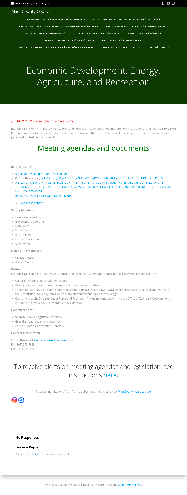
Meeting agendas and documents (93, 148)
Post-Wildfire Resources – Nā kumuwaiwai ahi (137, 26)
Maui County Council (31, 11)
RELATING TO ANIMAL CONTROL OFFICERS (43, 196)
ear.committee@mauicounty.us (53, 340)
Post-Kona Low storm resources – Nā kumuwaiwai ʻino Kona (59, 26)
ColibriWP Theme (129, 485)
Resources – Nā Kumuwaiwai (122, 40)
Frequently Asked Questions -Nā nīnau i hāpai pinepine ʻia (56, 47)
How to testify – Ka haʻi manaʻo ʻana (70, 40)
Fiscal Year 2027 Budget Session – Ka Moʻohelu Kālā (126, 19)
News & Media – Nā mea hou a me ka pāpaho (56, 19)
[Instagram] (14, 400)
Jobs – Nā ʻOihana (158, 47)
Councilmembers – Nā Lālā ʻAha (98, 33)
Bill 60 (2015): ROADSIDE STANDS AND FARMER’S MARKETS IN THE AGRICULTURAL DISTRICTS (102, 178)
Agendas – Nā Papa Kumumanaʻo (47, 33)
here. (110, 375)
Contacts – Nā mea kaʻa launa (120, 47)
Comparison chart (31, 203)
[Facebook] (21, 400)
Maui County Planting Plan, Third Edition (41, 174)
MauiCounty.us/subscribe (134, 392)
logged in (38, 454)
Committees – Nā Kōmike (144, 33)
